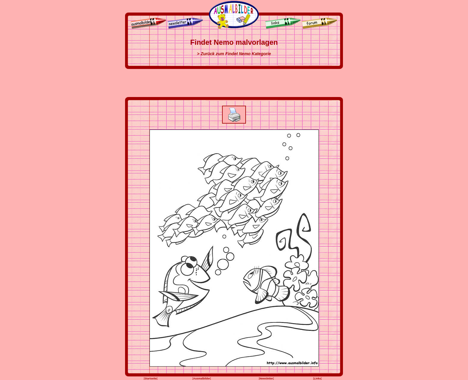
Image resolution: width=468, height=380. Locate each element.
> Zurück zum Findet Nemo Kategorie (234, 53)
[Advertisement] (234, 83)
